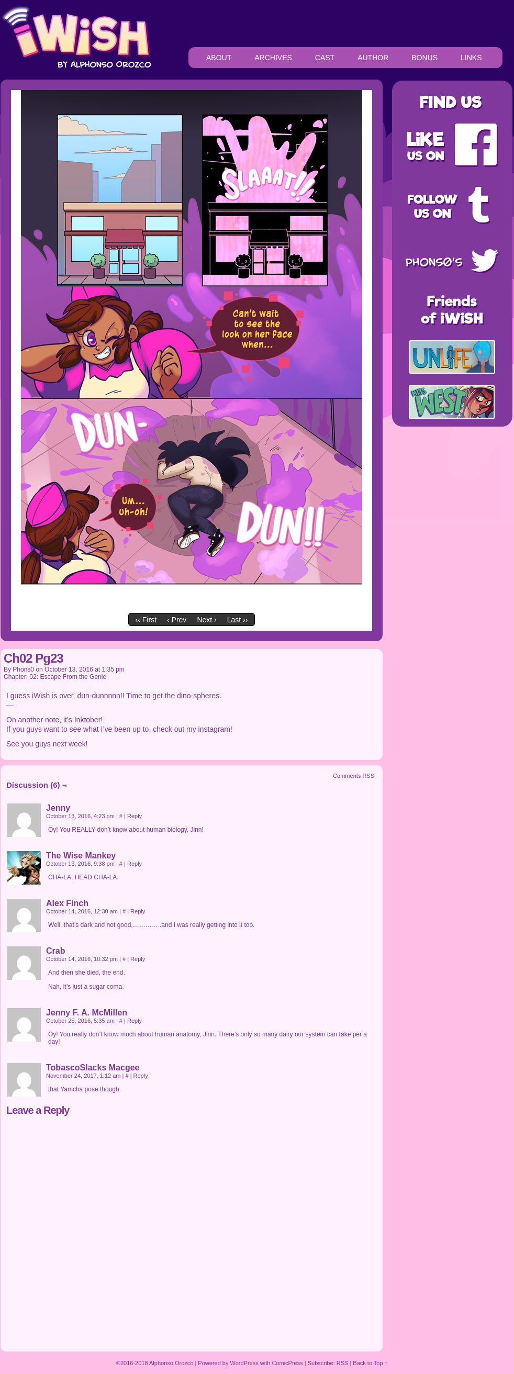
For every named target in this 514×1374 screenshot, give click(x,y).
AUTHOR (372, 57)
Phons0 (23, 669)
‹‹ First (146, 620)
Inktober (87, 720)
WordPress (244, 1363)
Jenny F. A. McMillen (86, 1012)
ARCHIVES (273, 57)
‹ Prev (176, 620)
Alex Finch (67, 903)
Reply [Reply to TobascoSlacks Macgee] (140, 1076)
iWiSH (76, 36)
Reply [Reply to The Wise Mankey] (134, 864)
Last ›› (237, 620)
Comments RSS (353, 776)
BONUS (424, 57)
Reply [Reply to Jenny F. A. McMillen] (134, 1021)
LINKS (471, 57)
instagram (214, 729)
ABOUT (218, 57)
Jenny (58, 807)
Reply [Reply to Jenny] (134, 816)
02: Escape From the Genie (67, 676)
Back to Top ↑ (370, 1363)
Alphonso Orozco (171, 1363)
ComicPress (287, 1363)
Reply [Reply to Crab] (137, 959)
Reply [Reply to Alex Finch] (137, 911)
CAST (324, 57)
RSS (343, 1363)
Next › (206, 620)
